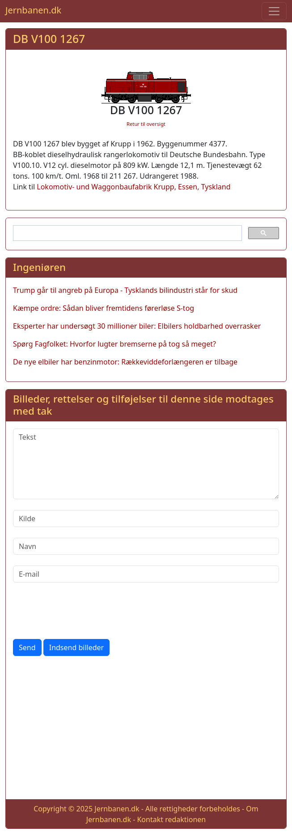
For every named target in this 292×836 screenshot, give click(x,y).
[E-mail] (146, 574)
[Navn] (146, 546)
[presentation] (81, 610)
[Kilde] (146, 518)
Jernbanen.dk (33, 10)
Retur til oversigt (146, 123)
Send (27, 647)
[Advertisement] (146, 729)
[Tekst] (146, 464)
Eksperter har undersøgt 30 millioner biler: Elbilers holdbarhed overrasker (137, 326)
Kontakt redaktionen (171, 819)
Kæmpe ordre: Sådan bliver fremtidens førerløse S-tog (103, 308)
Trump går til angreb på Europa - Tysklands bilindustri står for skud (125, 290)
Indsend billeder (76, 647)
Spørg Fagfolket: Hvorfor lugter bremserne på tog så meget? (114, 344)
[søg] (126, 233)
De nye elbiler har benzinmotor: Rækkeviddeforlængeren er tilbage (125, 362)
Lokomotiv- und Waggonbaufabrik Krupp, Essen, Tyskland (133, 187)
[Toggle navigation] (274, 11)
